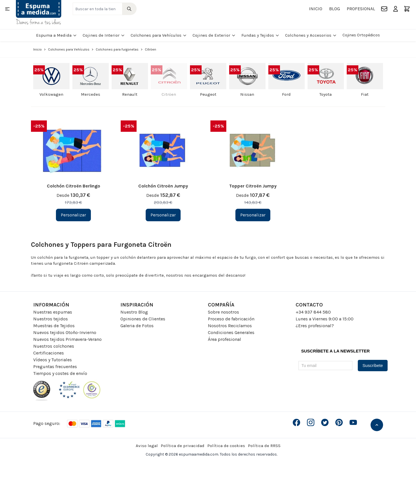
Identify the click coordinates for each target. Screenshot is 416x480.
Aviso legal (147, 445)
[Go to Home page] (38, 12)
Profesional (361, 8)
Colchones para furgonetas (117, 49)
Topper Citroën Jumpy (253, 186)
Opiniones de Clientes (142, 319)
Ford (286, 94)
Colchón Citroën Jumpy (163, 186)
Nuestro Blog (134, 312)
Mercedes (90, 94)
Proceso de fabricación (231, 319)
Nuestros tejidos (50, 319)
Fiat (365, 94)
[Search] (129, 9)
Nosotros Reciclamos (230, 325)
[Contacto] (384, 8)
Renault (129, 94)
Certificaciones (48, 353)
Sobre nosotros (223, 312)
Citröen (169, 94)
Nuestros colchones (53, 346)
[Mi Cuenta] (395, 8)
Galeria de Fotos (137, 325)
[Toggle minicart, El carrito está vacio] (406, 8)
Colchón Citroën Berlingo (73, 186)
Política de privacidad (182, 445)
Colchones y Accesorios (311, 35)
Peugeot (208, 94)
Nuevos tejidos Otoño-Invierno (64, 332)
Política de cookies (226, 445)
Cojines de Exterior (214, 35)
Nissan (247, 94)
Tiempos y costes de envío (60, 373)
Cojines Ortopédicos (361, 35)
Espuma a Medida (56, 35)
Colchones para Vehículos (159, 35)
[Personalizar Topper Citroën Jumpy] (252, 215)
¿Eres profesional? (315, 325)
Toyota (325, 94)
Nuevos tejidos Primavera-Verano (67, 339)
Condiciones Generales (231, 332)
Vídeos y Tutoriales (52, 359)
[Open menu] (7, 9)
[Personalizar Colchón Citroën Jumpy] (163, 215)
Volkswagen (51, 94)
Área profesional (224, 339)
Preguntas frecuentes (55, 366)
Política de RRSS (264, 445)
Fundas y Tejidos (260, 35)
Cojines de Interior (104, 35)
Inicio (315, 8)
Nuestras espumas (52, 312)
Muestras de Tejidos (54, 325)
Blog (334, 8)
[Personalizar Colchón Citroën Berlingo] (73, 215)
